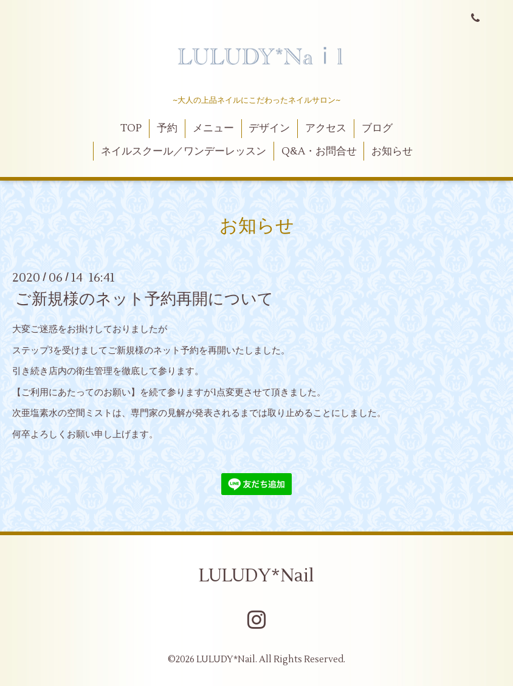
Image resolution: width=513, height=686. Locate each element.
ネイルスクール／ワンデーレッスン (183, 151)
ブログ (377, 128)
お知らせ (392, 151)
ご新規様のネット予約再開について (144, 299)
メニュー (213, 128)
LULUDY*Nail (256, 575)
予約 (167, 128)
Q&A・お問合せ (319, 151)
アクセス (325, 128)
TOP (131, 128)
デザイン (269, 128)
